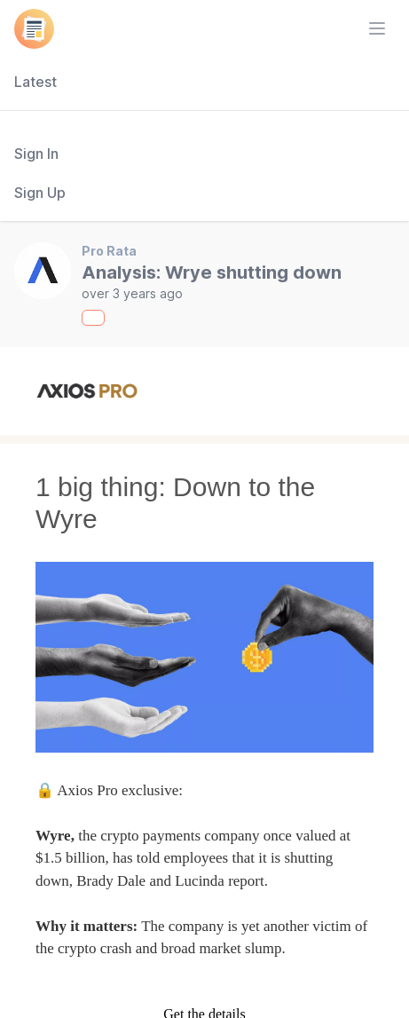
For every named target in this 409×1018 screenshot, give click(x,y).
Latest (35, 82)
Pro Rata (109, 250)
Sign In (36, 153)
